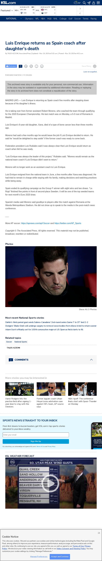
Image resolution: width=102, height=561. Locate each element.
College (63, 18)
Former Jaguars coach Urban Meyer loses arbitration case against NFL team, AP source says (50, 402)
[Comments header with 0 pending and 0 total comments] (51, 359)
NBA (43, 18)
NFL (37, 18)
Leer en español (90, 72)
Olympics (29, 18)
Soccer (77, 18)
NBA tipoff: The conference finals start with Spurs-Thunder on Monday (82, 401)
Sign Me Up (36, 441)
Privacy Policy (51, 446)
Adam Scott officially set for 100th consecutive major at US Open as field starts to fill (44, 329)
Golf (70, 18)
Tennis (85, 18)
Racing (93, 18)
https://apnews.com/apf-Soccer (35, 223)
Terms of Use (41, 446)
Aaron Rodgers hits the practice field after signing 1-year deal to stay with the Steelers (18, 402)
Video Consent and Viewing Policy (71, 548)
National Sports (20, 342)
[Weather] (77, 2)
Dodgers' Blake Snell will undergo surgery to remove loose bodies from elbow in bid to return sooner (50, 325)
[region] (51, 545)
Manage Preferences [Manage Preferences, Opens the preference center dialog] (38, 556)
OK (99, 533)
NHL (55, 18)
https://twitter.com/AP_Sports (67, 223)
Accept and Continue (60, 556)
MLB (49, 18)
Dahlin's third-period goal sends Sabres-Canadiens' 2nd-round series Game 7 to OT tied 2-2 (46, 322)
